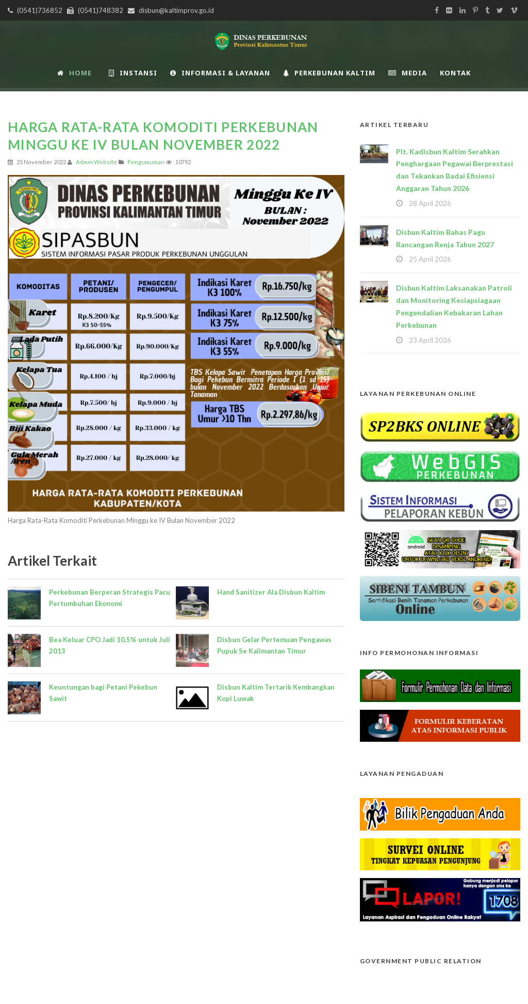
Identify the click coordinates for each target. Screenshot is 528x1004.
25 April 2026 (430, 259)
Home (74, 72)
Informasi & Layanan (220, 72)
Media (407, 72)
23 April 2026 (430, 340)
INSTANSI (133, 72)
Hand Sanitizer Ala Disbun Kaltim (271, 592)
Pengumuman (145, 161)
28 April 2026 (430, 203)
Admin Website (96, 161)
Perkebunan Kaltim (329, 72)
